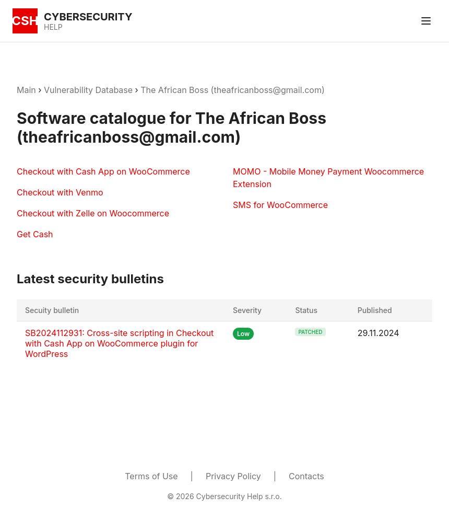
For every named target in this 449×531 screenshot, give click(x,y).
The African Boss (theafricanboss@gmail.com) (232, 90)
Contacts (306, 476)
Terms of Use (151, 476)
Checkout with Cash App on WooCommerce (103, 171)
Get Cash (35, 234)
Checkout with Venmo (60, 192)
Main (26, 90)
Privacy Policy (233, 476)
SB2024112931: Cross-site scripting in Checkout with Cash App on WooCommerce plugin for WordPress (119, 343)
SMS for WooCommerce (280, 205)
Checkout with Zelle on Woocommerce (93, 213)
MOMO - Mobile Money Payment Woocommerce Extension (328, 177)
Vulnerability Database (88, 90)
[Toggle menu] (426, 20)
